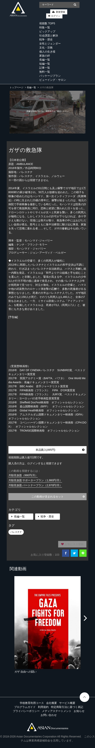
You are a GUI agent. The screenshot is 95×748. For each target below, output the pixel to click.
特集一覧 (44, 27)
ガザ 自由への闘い (25, 671)
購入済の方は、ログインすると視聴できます (35, 463)
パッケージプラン (50, 75)
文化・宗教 (46, 47)
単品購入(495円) (60, 449)
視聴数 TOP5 (47, 23)
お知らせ (79, 711)
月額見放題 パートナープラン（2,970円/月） (35, 485)
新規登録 (60, 12)
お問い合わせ (49, 715)
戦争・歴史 (46, 39)
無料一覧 (44, 71)
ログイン (55, 16)
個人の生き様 (47, 51)
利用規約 (43, 706)
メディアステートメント (56, 711)
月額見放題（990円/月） (23, 475)
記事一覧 (44, 67)
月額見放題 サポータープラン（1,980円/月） (35, 480)
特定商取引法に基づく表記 (67, 706)
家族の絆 (44, 55)
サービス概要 (67, 702)
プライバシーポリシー (26, 711)
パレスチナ (16, 532)
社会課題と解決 (48, 35)
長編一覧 (44, 59)
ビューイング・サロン (52, 79)
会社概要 (51, 702)
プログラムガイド (25, 706)
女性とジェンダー (50, 43)
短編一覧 (44, 63)
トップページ (16, 87)
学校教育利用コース (32, 702)
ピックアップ (47, 31)
